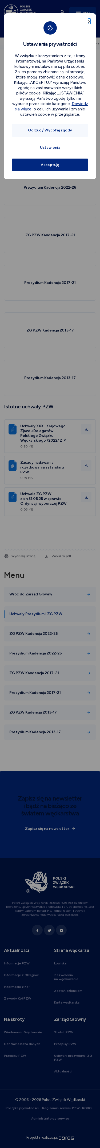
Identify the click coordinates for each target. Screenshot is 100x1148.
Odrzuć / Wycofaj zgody (50, 130)
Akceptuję (50, 165)
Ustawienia (50, 147)
